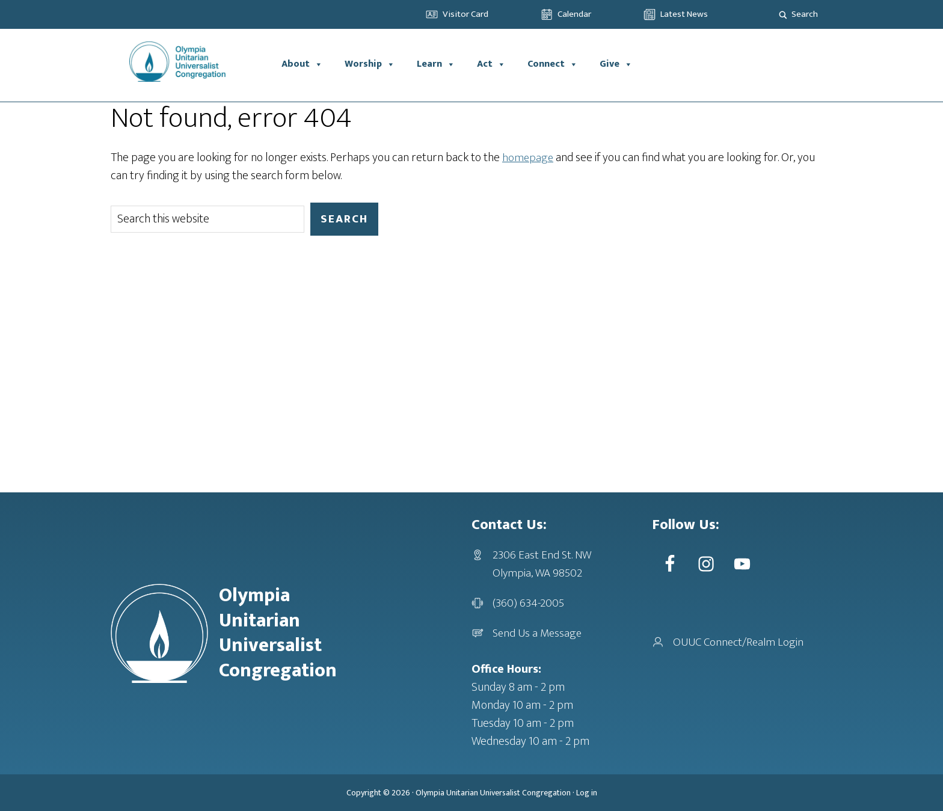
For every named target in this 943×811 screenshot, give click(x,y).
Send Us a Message (539, 633)
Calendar (574, 14)
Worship (370, 64)
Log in (586, 793)
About (302, 64)
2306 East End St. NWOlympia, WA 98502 (543, 564)
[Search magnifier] (783, 14)
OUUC (191, 64)
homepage (528, 157)
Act (491, 64)
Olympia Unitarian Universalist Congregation (493, 793)
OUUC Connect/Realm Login (740, 642)
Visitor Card (465, 14)
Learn (436, 64)
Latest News (684, 14)
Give (616, 64)
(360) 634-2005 (529, 603)
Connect (552, 64)
